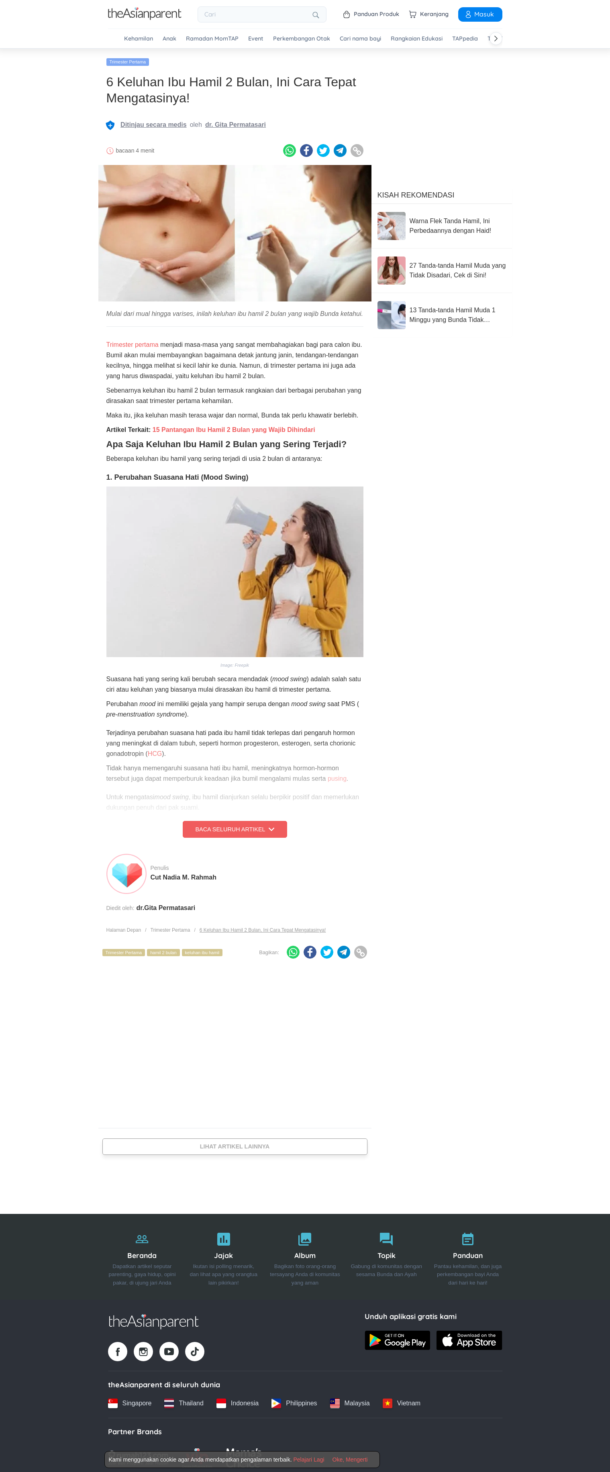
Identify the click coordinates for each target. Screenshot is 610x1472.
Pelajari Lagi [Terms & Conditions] (308, 1459)
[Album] (305, 1254)
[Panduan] (468, 1254)
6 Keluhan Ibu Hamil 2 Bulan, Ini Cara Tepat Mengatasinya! (263, 927)
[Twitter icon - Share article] (323, 147)
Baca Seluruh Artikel (234, 826)
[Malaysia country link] (350, 1400)
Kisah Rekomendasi (416, 192)
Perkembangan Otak (301, 38)
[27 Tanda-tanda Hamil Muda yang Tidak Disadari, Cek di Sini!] (441, 268)
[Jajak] (223, 1254)
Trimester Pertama (128, 59)
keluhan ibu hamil (202, 949)
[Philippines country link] (294, 1400)
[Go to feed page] (145, 18)
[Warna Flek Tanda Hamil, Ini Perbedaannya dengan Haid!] (441, 223)
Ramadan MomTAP (212, 38)
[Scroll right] (496, 38)
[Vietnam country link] (401, 1400)
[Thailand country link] (183, 1400)
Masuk (479, 14)
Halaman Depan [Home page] (123, 927)
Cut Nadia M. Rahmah (183, 874)
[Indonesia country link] (237, 1400)
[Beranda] (142, 1254)
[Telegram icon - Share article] (340, 147)
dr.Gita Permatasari (166, 905)
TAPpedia (465, 38)
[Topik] (386, 1254)
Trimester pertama (132, 341)
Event (255, 38)
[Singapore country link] (130, 1400)
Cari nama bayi (360, 38)
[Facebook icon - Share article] (306, 147)
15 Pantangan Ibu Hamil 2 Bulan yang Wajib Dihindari (234, 426)
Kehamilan (138, 38)
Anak (169, 38)
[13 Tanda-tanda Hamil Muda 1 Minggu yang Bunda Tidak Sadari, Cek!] (441, 312)
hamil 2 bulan (163, 949)
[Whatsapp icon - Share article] (289, 147)
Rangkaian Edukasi (417, 38)
